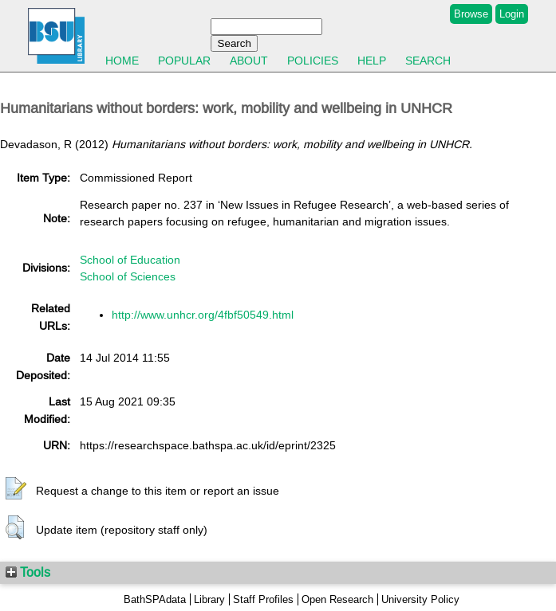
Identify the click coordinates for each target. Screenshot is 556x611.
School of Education (130, 259)
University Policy (420, 599)
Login (511, 14)
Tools (28, 572)
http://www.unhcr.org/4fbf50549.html (203, 314)
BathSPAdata (155, 599)
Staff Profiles (263, 599)
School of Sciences (127, 276)
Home (122, 60)
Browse (471, 14)
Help (371, 60)
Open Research (337, 599)
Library (209, 599)
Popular (184, 60)
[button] (16, 489)
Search (428, 60)
